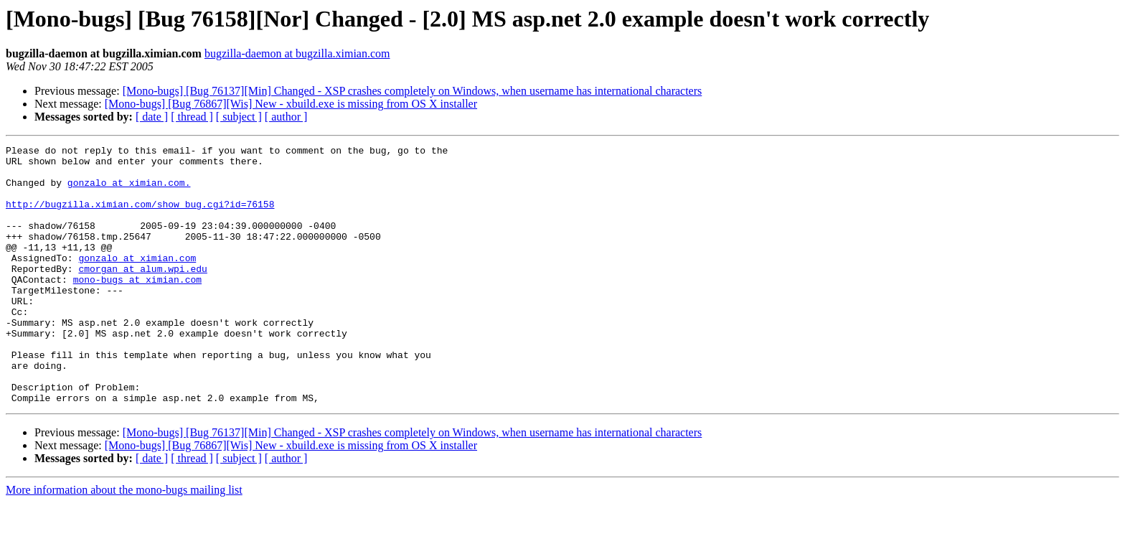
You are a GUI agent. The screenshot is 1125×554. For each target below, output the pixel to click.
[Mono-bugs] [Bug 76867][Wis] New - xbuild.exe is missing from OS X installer (291, 104)
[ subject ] (239, 117)
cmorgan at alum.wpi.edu (142, 294)
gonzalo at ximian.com (137, 281)
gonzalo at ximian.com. (129, 190)
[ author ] (286, 117)
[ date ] (152, 117)
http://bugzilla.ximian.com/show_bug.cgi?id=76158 (140, 216)
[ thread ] (192, 117)
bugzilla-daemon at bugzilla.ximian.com (297, 53)
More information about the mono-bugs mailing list (124, 541)
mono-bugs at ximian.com (137, 307)
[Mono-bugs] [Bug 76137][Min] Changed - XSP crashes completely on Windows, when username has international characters (412, 91)
